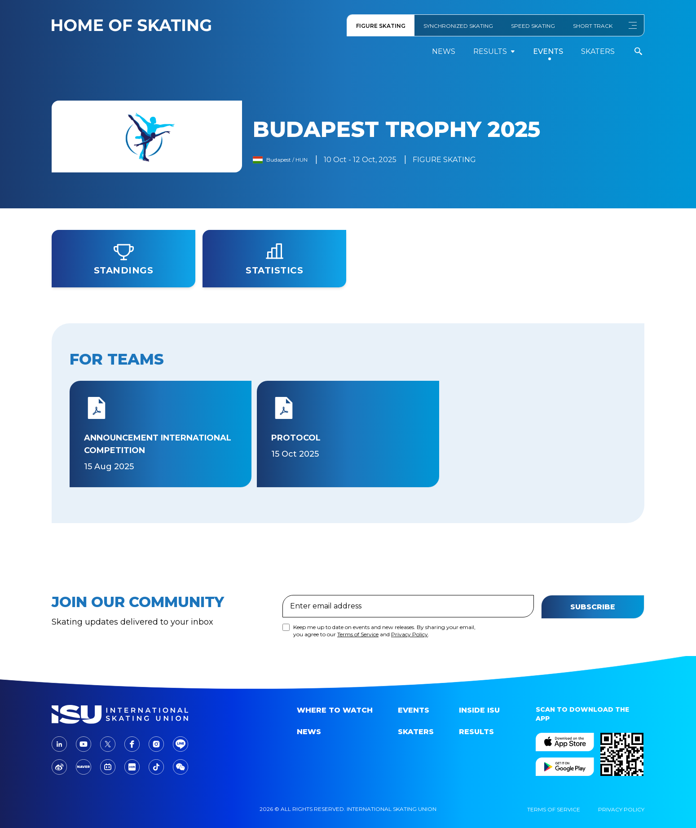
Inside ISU (479, 710)
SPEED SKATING (533, 25)
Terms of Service (358, 687)
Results (476, 731)
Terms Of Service (553, 809)
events (548, 51)
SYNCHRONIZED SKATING (458, 25)
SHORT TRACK (592, 25)
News (443, 51)
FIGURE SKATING (380, 25)
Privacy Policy (409, 687)
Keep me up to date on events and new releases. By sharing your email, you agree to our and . (384, 684)
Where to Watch (335, 710)
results (494, 51)
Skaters (598, 51)
